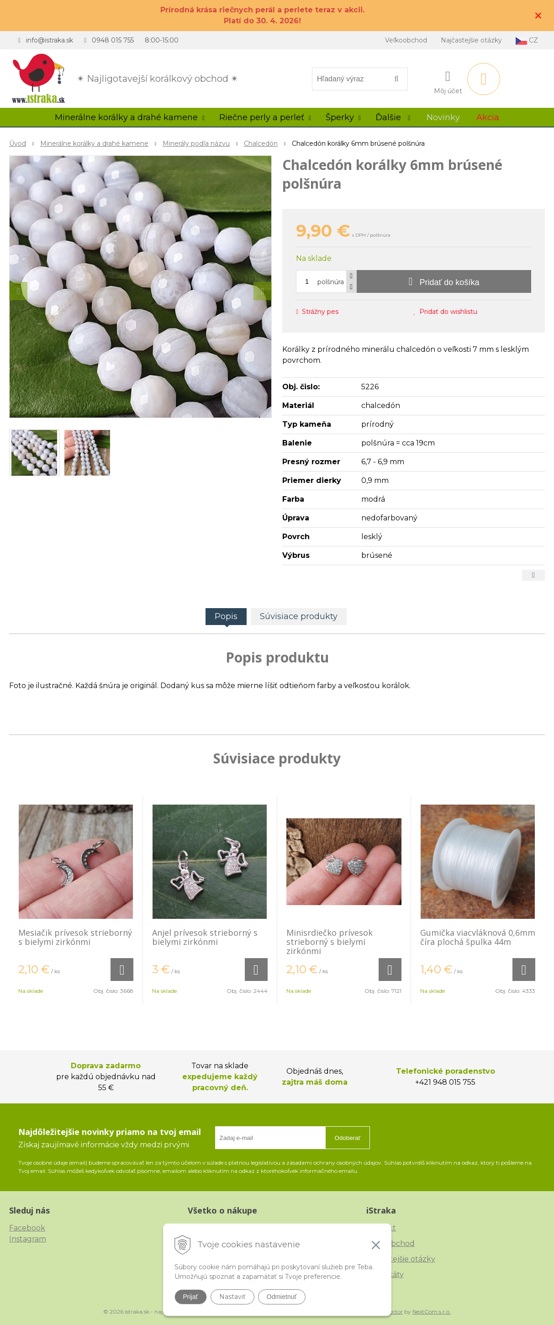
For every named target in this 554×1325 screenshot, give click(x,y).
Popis (226, 616)
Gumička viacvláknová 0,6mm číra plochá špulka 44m (477, 937)
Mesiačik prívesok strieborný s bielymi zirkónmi (75, 937)
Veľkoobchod (406, 40)
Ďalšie (392, 117)
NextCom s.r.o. (431, 1311)
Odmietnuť (282, 1296)
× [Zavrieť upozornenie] (538, 15)
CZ (527, 40)
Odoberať (348, 1137)
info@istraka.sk (49, 40)
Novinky (443, 117)
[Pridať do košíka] (444, 281)
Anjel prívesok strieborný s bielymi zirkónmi (205, 937)
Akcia (487, 117)
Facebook (27, 1228)
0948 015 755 (113, 40)
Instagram (27, 1239)
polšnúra (330, 282)
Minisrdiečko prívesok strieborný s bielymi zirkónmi (329, 941)
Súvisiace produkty (299, 616)
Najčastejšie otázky (471, 40)
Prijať (190, 1296)
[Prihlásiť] (448, 81)
